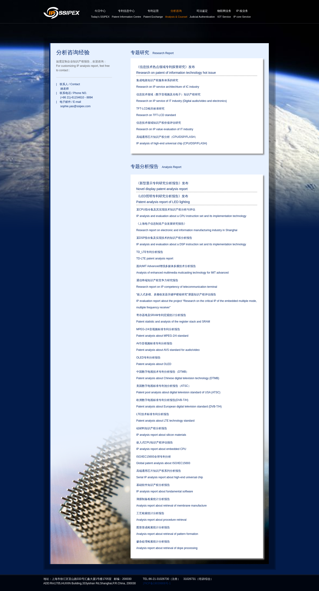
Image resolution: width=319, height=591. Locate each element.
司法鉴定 (202, 14)
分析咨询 (176, 14)
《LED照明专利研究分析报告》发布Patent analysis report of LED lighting (163, 199)
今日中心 (100, 14)
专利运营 (153, 14)
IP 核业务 (242, 14)
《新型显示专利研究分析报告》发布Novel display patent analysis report (162, 186)
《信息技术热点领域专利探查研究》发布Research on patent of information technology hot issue (176, 69)
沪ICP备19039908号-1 (157, 583)
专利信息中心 (126, 14)
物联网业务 (224, 14)
